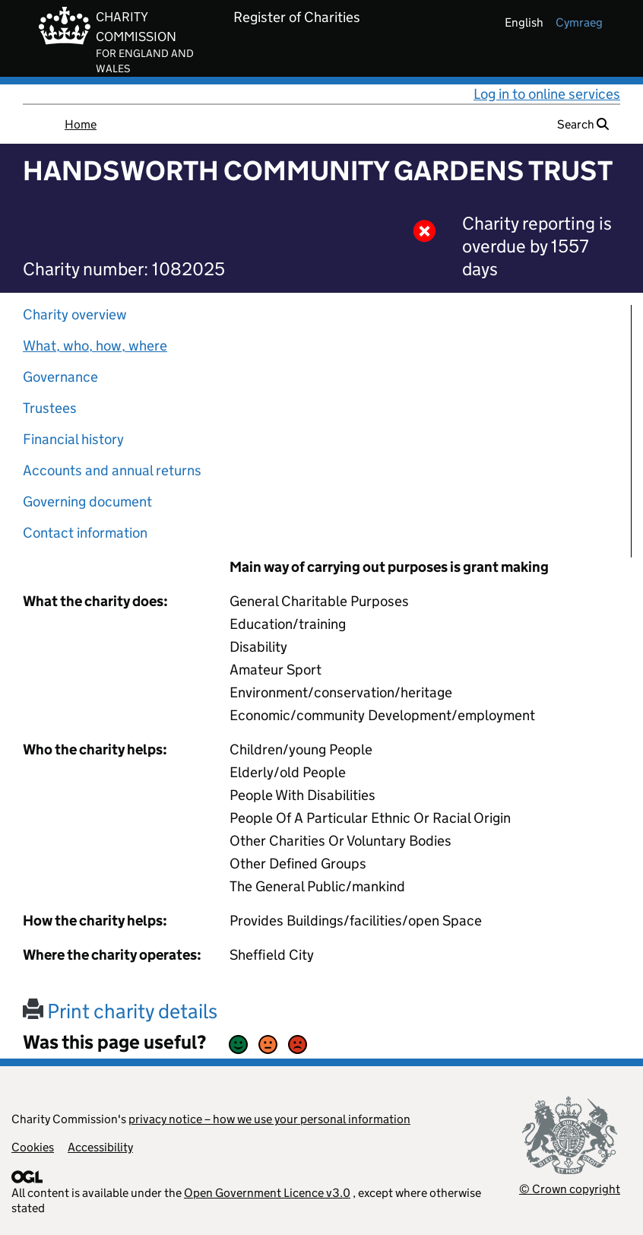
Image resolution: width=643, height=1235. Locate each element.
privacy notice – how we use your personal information (269, 1119)
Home (81, 124)
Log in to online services (547, 94)
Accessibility (100, 1147)
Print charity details (120, 1011)
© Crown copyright (569, 1189)
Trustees (50, 408)
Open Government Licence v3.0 (267, 1193)
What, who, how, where (95, 345)
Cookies (32, 1147)
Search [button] (583, 124)
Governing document (87, 501)
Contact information (85, 532)
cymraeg (579, 22)
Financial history (73, 439)
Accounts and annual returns (112, 470)
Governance (60, 377)
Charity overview (75, 314)
